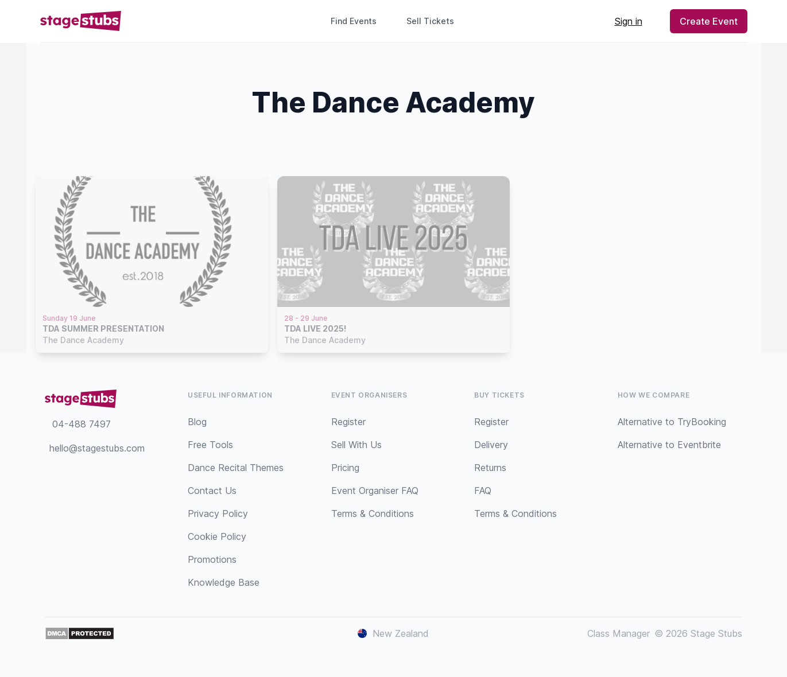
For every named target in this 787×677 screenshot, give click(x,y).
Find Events (354, 21)
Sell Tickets (434, 21)
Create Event (709, 21)
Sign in (628, 21)
